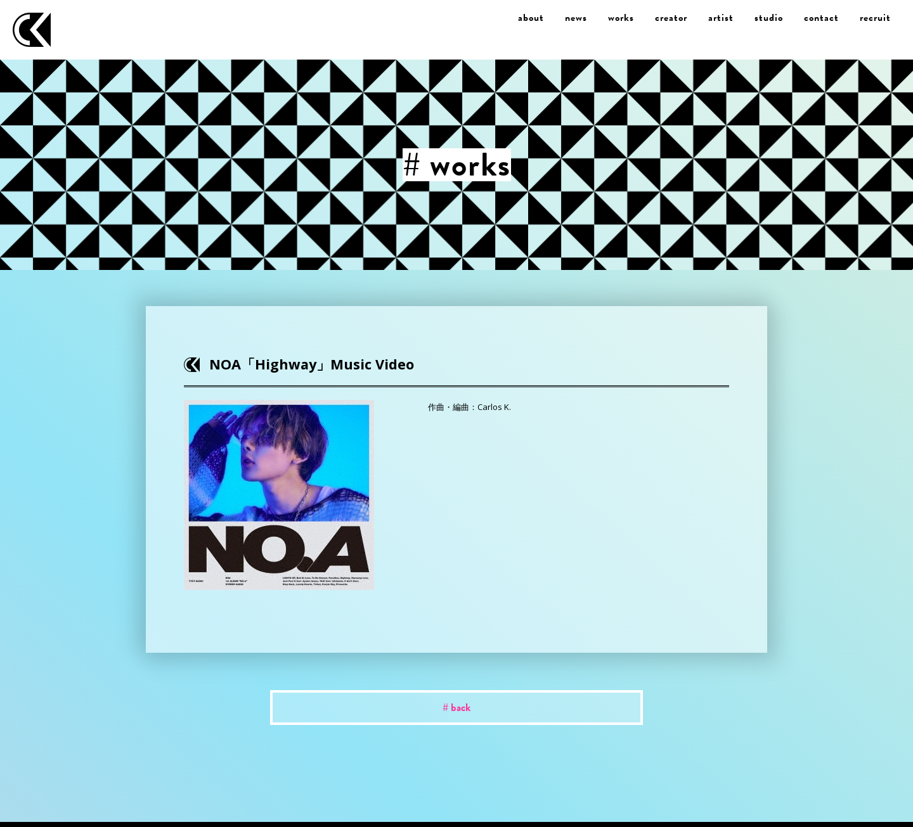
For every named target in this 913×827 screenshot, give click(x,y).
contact (821, 18)
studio (768, 18)
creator (671, 18)
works (621, 18)
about (531, 18)
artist (721, 18)
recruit (875, 18)
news (576, 18)
